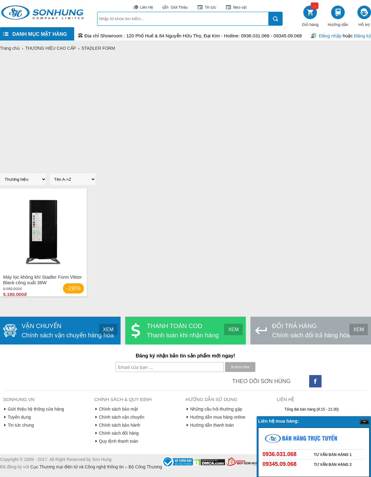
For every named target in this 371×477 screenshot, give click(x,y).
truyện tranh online (67, 473)
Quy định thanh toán (118, 441)
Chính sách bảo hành (119, 425)
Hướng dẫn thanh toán (212, 425)
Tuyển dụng (19, 417)
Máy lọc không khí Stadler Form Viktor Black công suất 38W (42, 279)
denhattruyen (9, 473)
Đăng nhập (330, 35)
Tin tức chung (21, 425)
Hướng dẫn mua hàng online (217, 417)
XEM (108, 329)
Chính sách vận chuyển (121, 417)
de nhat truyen (28, 473)
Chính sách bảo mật (118, 409)
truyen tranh (46, 473)
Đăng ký (362, 35)
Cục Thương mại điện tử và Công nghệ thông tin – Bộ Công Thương (96, 466)
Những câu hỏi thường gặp (216, 409)
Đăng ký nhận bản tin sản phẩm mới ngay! (185, 355)
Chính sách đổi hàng (119, 433)
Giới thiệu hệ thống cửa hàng (36, 409)
